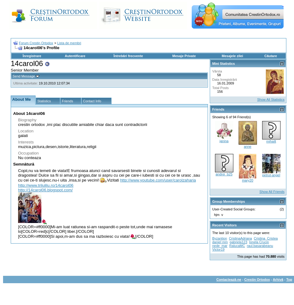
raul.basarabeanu (260, 246)
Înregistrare (32, 56)
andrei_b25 (224, 174)
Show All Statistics (271, 99)
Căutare (270, 56)
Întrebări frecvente (128, 56)
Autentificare (75, 56)
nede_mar (220, 246)
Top (289, 279)
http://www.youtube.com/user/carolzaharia (158, 180)
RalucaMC (237, 246)
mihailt (271, 141)
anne (247, 146)
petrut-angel (271, 175)
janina (224, 141)
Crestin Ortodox (257, 279)
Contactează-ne (228, 279)
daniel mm (220, 242)
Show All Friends (272, 192)
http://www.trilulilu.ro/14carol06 (46, 185)
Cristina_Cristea (266, 238)
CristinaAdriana (240, 238)
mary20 (247, 180)
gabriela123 (238, 242)
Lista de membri (69, 43)
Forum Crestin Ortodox (36, 43)
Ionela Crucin (259, 242)
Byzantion (219, 238)
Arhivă (278, 279)
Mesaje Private (184, 56)
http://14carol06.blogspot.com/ (45, 190)
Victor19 (218, 249)
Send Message (24, 76)
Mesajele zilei (232, 56)
